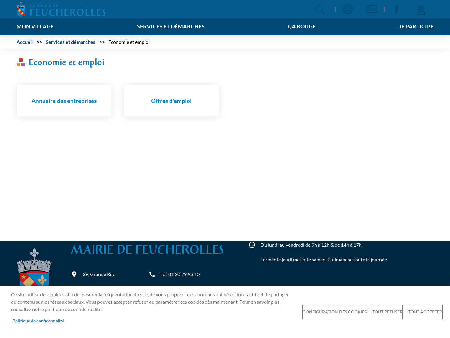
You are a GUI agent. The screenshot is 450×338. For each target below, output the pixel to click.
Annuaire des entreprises (64, 100)
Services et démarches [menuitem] (171, 26)
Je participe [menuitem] (416, 26)
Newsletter (372, 9)
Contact (347, 9)
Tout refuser (387, 312)
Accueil (25, 42)
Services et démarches (70, 42)
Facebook (397, 9)
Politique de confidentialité (38, 320)
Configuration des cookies (335, 312)
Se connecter (421, 9)
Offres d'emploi (171, 100)
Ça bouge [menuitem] (302, 26)
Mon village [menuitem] (35, 26)
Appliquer (320, 9)
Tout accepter (425, 312)
